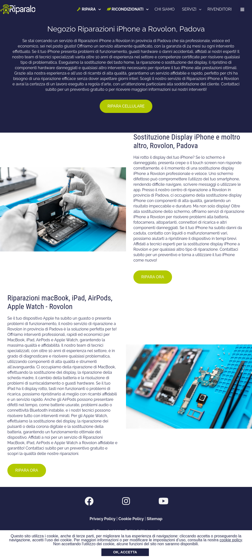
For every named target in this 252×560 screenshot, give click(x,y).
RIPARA (87, 9)
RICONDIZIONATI (125, 9)
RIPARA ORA (152, 277)
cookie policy (231, 540)
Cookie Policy (131, 518)
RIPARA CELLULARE (126, 106)
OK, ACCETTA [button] (125, 552)
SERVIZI (190, 9)
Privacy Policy (102, 518)
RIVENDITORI (220, 9)
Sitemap (154, 518)
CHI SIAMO (165, 9)
